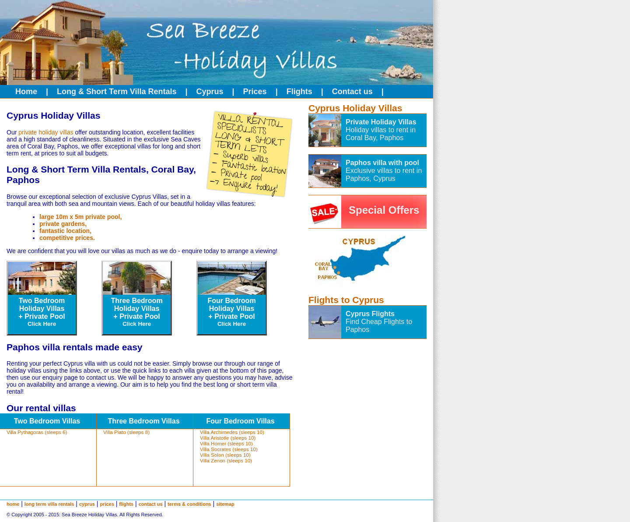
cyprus (87, 504)
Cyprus (210, 91)
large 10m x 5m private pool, (80, 216)
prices (107, 504)
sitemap (225, 504)
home (13, 504)
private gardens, (63, 223)
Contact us (352, 91)
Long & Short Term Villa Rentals (116, 91)
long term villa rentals (49, 504)
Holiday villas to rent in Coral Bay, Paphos (381, 133)
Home (26, 91)
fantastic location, (65, 230)
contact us (151, 504)
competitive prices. (67, 237)
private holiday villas (45, 132)
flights (126, 504)
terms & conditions (189, 504)
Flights (299, 91)
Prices (255, 91)
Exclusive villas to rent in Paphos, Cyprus (384, 174)
